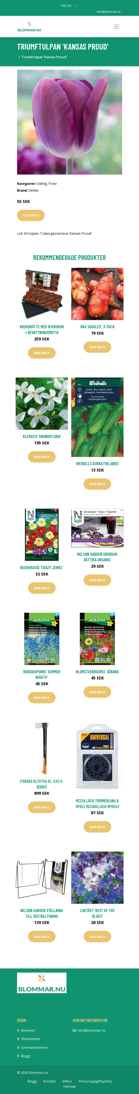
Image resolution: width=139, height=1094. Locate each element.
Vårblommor (30, 1039)
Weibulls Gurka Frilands (97, 463)
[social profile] (76, 5)
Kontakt (49, 1081)
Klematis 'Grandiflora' (42, 436)
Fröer (53, 183)
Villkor (67, 1081)
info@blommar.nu (108, 12)
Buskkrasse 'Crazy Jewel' (41, 567)
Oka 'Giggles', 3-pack (97, 326)
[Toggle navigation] (116, 26)
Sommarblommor (34, 1047)
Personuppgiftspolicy (95, 1081)
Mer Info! (31, 215)
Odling (42, 183)
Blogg (25, 1056)
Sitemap (69, 1086)
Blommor (28, 1030)
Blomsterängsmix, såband (97, 671)
